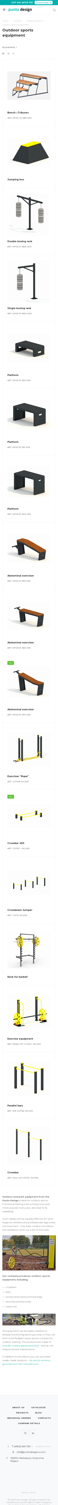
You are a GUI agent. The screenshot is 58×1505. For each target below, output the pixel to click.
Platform (13, 375)
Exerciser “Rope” (18, 776)
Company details (29, 1423)
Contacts (44, 1418)
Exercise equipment (20, 1038)
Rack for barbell (17, 977)
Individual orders (19, 1418)
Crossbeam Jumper (19, 910)
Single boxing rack (19, 308)
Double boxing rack (19, 241)
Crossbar (13, 1172)
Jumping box (15, 179)
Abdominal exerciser (20, 575)
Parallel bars (15, 1105)
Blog (38, 1413)
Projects (22, 1413)
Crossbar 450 (15, 843)
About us (18, 1407)
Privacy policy (29, 1493)
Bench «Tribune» (18, 112)
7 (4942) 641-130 (21, 1446)
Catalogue (38, 1407)
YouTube (25, 1433)
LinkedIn (33, 1433)
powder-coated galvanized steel (20, 1345)
